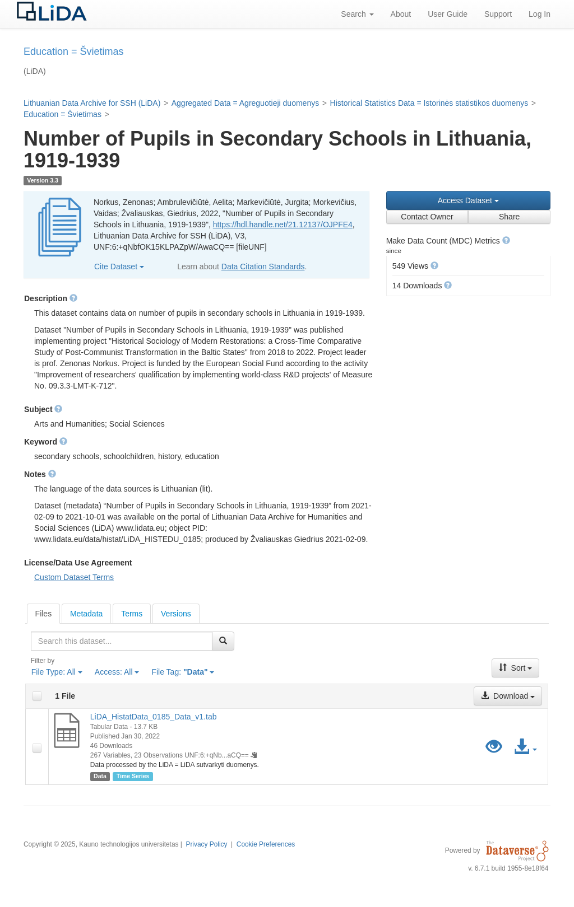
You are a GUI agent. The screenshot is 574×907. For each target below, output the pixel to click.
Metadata (86, 613)
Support (498, 14)
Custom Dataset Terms (74, 577)
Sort (516, 667)
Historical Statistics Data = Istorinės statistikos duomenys (429, 103)
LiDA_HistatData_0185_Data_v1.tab (153, 716)
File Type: (56, 671)
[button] (506, 240)
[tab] (44, 614)
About (401, 14)
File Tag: (182, 671)
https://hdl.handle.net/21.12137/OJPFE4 (283, 224)
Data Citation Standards (263, 266)
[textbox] (121, 641)
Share (509, 216)
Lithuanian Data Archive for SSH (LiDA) (92, 103)
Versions (176, 613)
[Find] (223, 641)
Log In (539, 14)
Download (508, 695)
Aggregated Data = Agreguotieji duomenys (245, 103)
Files (43, 613)
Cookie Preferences (266, 844)
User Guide (447, 14)
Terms (131, 613)
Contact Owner (427, 216)
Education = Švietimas (62, 114)
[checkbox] (37, 695)
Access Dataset (468, 200)
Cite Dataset (119, 266)
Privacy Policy (206, 844)
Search (357, 14)
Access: (117, 671)
